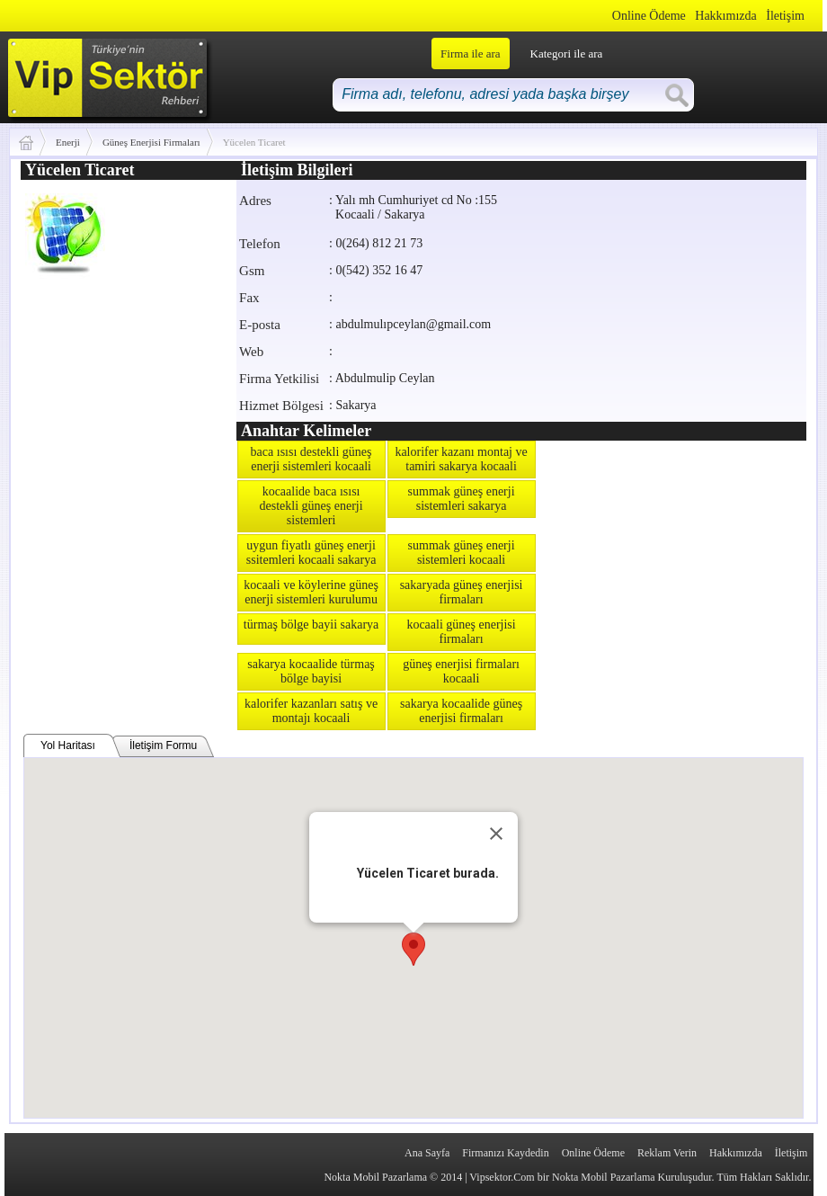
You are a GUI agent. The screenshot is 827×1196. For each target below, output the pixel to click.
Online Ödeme (649, 15)
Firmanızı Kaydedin (505, 1153)
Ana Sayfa (427, 1153)
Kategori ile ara (566, 53)
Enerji (68, 142)
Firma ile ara (470, 53)
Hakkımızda (725, 15)
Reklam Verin (667, 1153)
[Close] (496, 833)
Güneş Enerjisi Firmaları (151, 142)
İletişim (785, 15)
